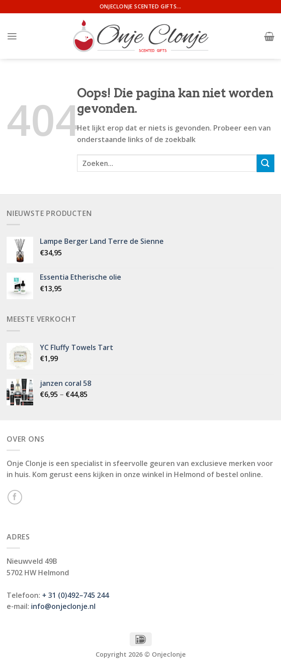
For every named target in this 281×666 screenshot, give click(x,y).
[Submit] (265, 163)
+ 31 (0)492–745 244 (75, 595)
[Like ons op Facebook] (15, 497)
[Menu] (12, 36)
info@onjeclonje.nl (63, 606)
